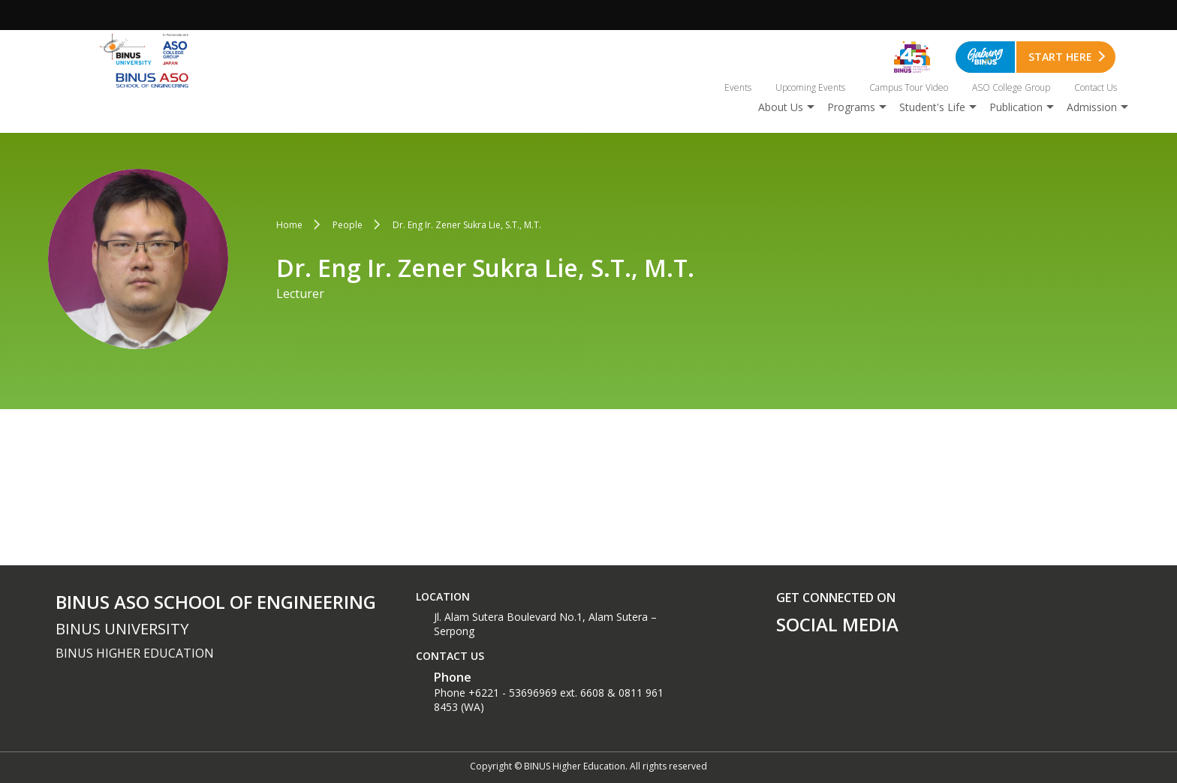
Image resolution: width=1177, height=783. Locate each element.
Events (737, 87)
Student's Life (932, 107)
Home (289, 224)
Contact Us (1095, 87)
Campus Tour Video (908, 87)
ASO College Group (1011, 87)
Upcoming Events (810, 87)
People (348, 224)
